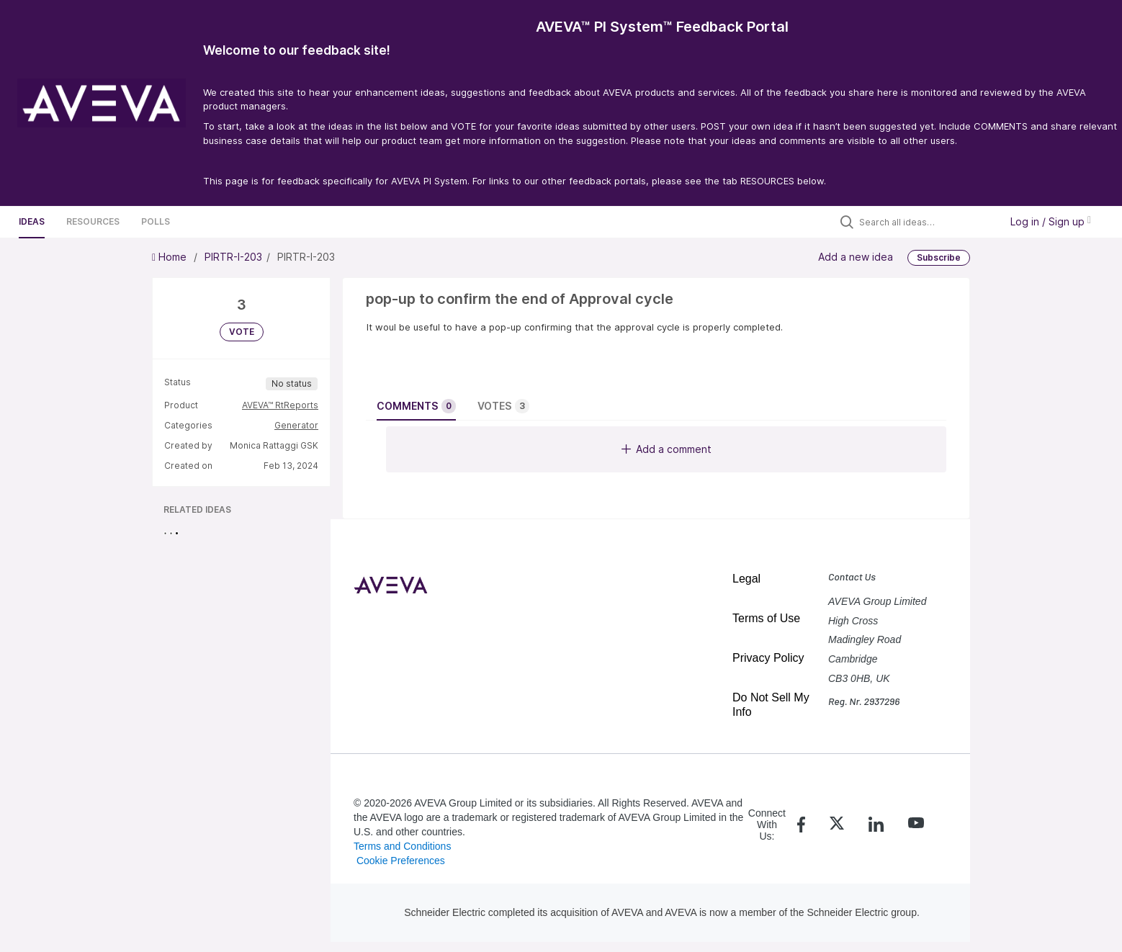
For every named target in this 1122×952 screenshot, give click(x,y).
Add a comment (666, 449)
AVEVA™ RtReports (280, 405)
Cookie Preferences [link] (400, 860)
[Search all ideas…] (926, 221)
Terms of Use (766, 618)
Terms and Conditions (402, 846)
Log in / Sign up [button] (1050, 221)
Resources (93, 221)
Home (170, 257)
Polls (155, 221)
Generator (296, 425)
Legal (746, 578)
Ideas (32, 221)
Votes (503, 406)
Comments (416, 406)
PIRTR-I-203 (233, 257)
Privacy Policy (768, 658)
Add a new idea (855, 256)
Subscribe (939, 257)
